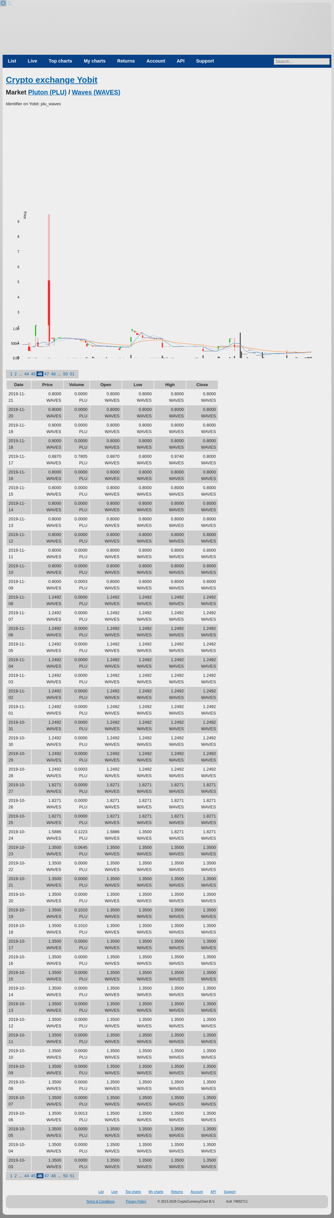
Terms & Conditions (100, 1201)
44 (26, 373)
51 (72, 373)
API (181, 61)
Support (205, 61)
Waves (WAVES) (96, 92)
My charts (95, 61)
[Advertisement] (167, 156)
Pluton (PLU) (47, 92)
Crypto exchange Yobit (52, 80)
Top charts (60, 61)
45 (33, 373)
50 (65, 373)
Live (32, 61)
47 (46, 373)
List (12, 61)
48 (53, 373)
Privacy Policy (136, 1201)
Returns (126, 61)
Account (155, 61)
